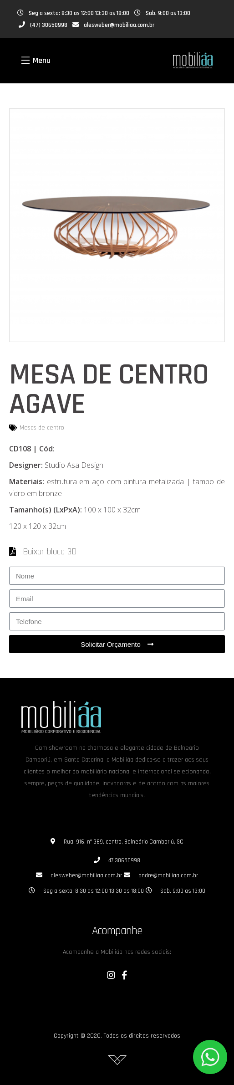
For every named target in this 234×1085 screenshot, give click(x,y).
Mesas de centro (42, 428)
